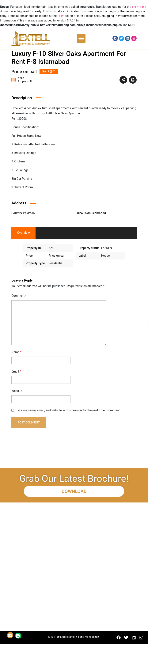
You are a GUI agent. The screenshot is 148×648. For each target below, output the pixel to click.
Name (16, 352)
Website (16, 391)
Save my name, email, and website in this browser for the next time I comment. (68, 410)
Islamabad (99, 213)
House (105, 255)
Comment (19, 295)
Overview (23, 232)
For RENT (107, 248)
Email (16, 371)
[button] (81, 38)
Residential (55, 263)
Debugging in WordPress (115, 16)
